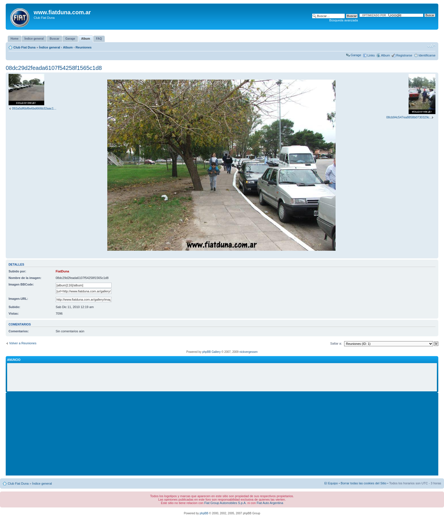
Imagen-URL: (18, 298)
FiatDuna (62, 271)
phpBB (204, 513)
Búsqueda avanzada (343, 20)
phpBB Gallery (211, 351)
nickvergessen (248, 351)
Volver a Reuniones (22, 343)
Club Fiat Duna (24, 47)
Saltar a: (336, 343)
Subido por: (17, 271)
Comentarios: (19, 331)
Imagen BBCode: (21, 284)
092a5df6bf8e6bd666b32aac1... (34, 108)
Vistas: (14, 313)
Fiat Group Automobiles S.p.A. (225, 503)
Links (371, 55)
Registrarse (404, 55)
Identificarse (427, 55)
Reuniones (84, 47)
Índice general (49, 47)
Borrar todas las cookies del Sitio (363, 483)
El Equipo (331, 483)
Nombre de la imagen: (25, 278)
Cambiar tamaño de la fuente (431, 46)
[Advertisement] (222, 377)
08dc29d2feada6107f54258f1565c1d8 (54, 68)
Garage (356, 55)
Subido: (14, 307)
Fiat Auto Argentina (270, 503)
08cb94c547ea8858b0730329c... (409, 117)
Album (68, 47)
